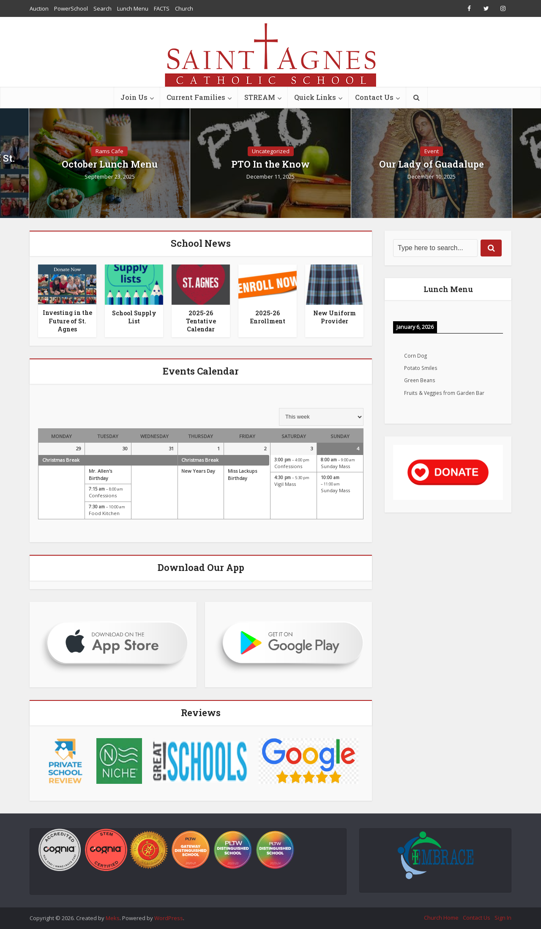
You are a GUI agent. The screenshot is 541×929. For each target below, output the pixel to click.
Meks (113, 918)
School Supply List (134, 317)
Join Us (134, 97)
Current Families (196, 97)
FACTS (161, 8)
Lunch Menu (132, 8)
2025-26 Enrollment (267, 317)
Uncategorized (271, 151)
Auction (39, 8)
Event (431, 151)
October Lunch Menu (110, 164)
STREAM (259, 97)
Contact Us (374, 97)
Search (102, 8)
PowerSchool (71, 8)
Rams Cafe (109, 151)
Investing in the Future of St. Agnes (67, 321)
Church (184, 8)
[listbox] (321, 417)
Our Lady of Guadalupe (431, 164)
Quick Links (315, 97)
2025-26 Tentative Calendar (201, 321)
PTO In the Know (270, 164)
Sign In (503, 917)
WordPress (168, 918)
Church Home (441, 917)
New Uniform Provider (334, 317)
